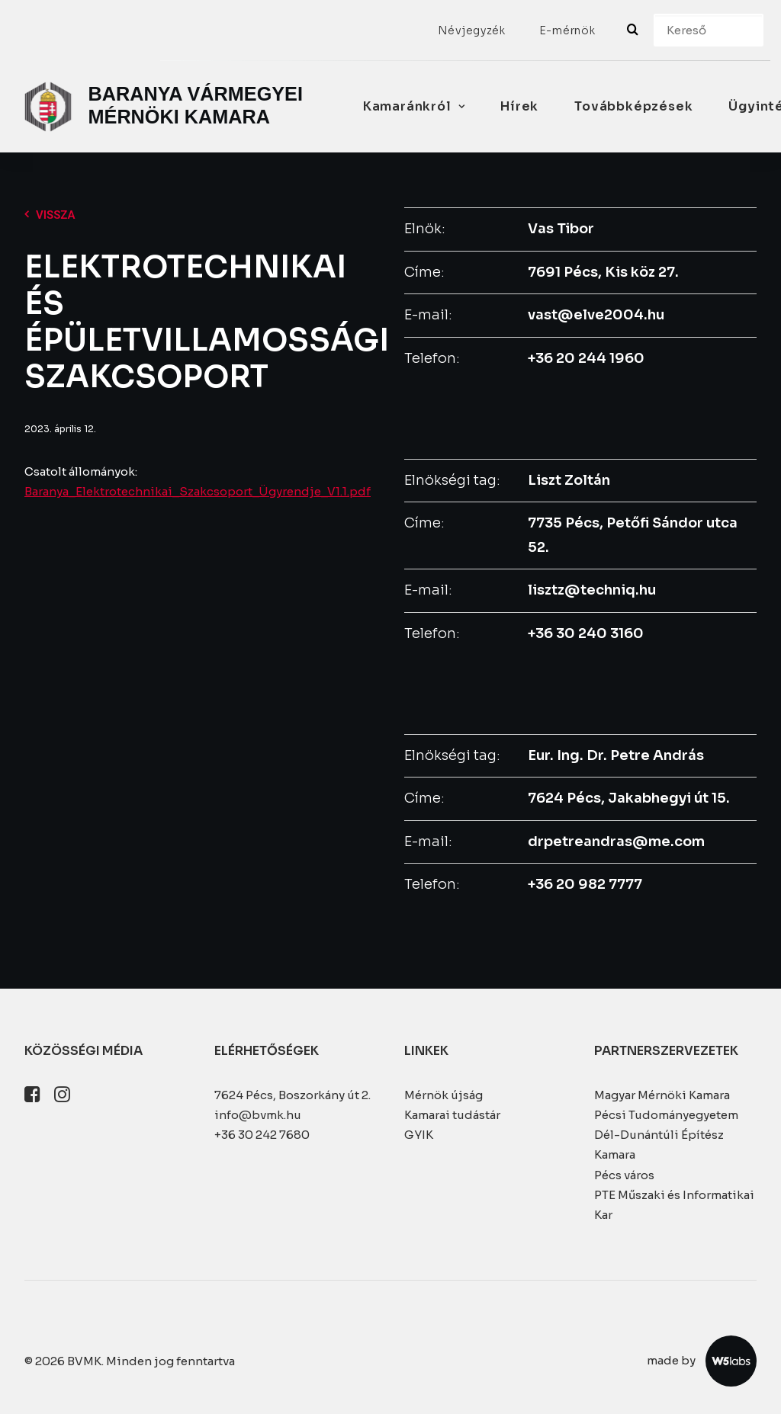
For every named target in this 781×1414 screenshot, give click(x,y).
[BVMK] (166, 107)
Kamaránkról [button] (413, 106)
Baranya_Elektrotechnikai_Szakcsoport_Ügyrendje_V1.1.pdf (197, 491)
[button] (32, 1098)
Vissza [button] (50, 215)
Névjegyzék (472, 30)
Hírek (519, 106)
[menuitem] (472, 30)
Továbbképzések (633, 106)
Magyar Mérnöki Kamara (662, 1095)
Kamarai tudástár (452, 1115)
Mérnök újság (443, 1095)
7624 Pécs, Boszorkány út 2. (292, 1095)
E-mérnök (567, 30)
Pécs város (624, 1175)
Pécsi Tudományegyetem (666, 1115)
